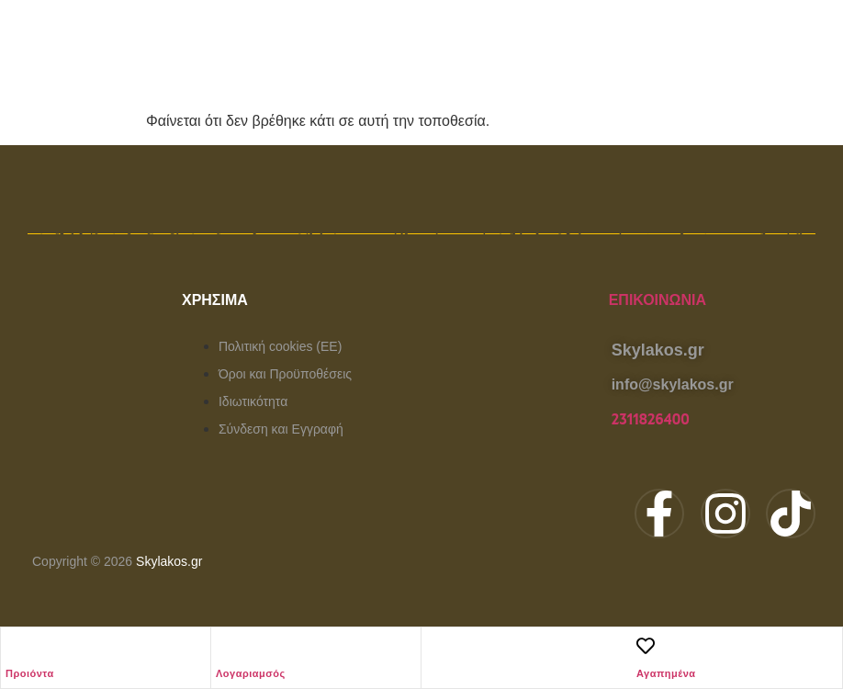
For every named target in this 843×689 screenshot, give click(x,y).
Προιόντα (30, 673)
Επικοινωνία (657, 300)
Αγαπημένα (666, 673)
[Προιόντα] (15, 646)
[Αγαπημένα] (645, 646)
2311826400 (651, 419)
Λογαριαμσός (251, 673)
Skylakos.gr (169, 561)
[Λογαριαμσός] (225, 646)
